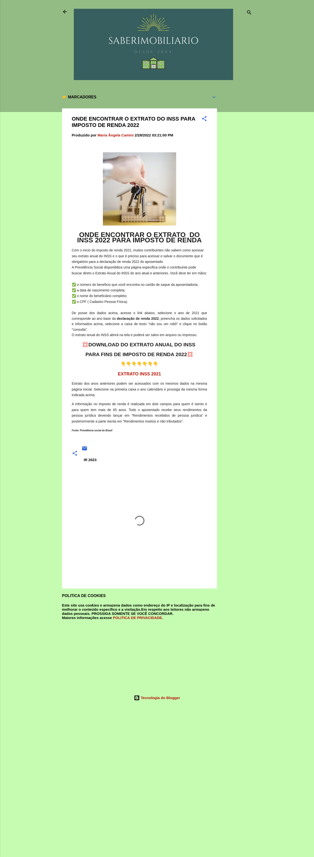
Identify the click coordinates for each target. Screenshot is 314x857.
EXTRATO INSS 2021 (139, 374)
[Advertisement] (236, 163)
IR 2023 (90, 460)
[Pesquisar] (249, 13)
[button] (204, 119)
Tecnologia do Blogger (157, 698)
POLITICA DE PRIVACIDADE (137, 618)
